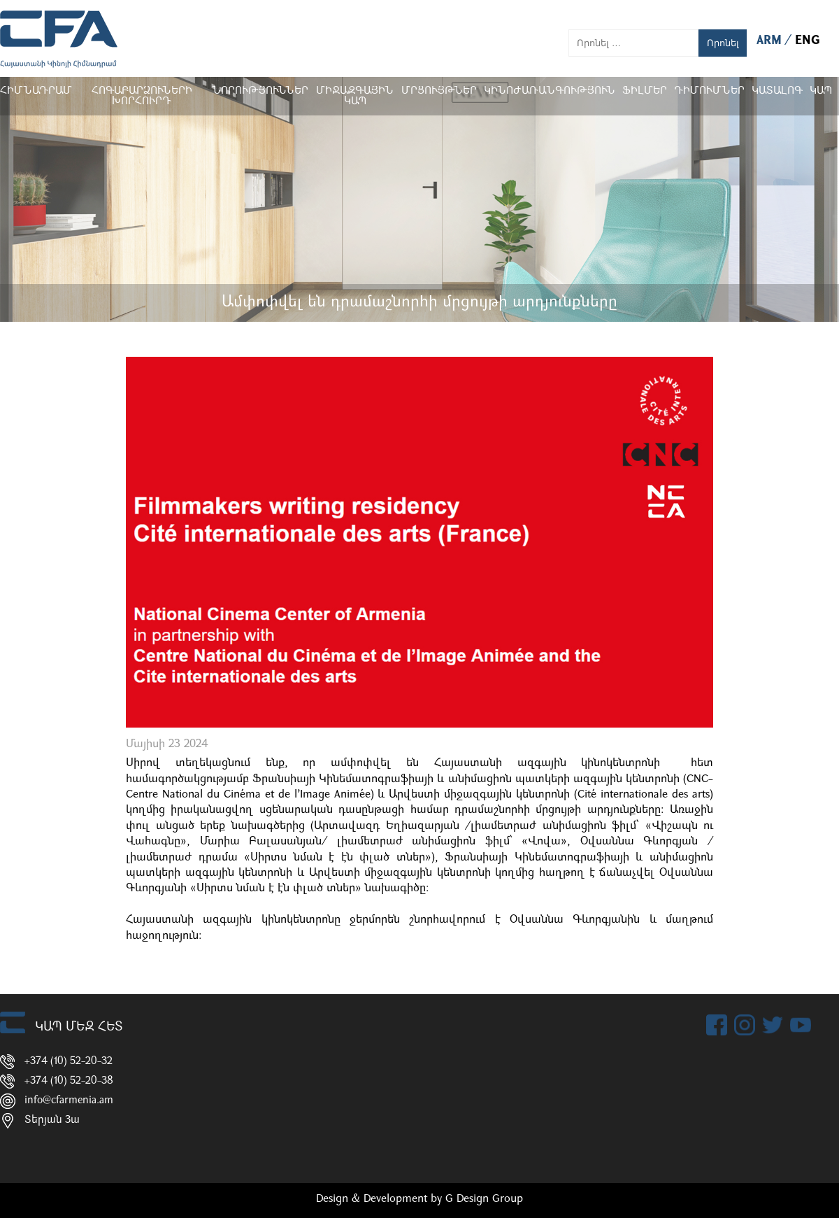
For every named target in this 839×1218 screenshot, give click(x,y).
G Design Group (484, 1199)
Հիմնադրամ (36, 91)
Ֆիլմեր (644, 91)
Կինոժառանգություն (549, 91)
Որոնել (723, 43)
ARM (770, 41)
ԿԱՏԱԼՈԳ (777, 91)
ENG (807, 41)
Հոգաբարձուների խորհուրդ (142, 96)
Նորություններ (260, 91)
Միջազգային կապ (355, 96)
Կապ (821, 91)
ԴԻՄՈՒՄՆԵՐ (709, 91)
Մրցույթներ (439, 91)
